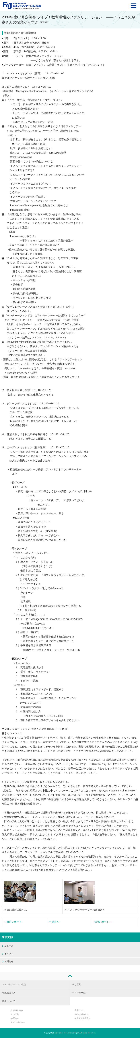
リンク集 (15, 1014)
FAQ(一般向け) (81, 1014)
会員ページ (80, 1010)
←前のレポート (13, 921)
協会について (8, 1001)
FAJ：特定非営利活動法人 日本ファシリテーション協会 (22, 5)
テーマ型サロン (80, 993)
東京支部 (7, 937)
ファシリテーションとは (14, 984)
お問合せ (8, 961)
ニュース (8, 946)
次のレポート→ (103, 921)
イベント (8, 953)
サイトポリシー (18, 1022)
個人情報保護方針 (83, 1018)
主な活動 (76, 984)
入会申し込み (17, 1010)
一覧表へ (54, 921)
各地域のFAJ (8, 993)
